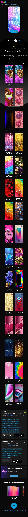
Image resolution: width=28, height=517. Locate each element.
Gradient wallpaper (13, 4)
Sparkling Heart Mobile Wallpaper (9, 107)
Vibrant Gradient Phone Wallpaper (9, 130)
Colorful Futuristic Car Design (19, 404)
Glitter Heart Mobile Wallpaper (19, 107)
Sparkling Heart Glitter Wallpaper (9, 85)
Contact (2, 510)
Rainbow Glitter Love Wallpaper (9, 222)
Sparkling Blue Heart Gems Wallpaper (9, 267)
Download (14, 31)
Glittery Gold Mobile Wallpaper (19, 153)
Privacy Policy (21, 510)
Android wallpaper (10, 415)
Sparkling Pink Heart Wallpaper (9, 336)
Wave (17, 40)
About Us (6, 510)
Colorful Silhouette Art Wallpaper (19, 381)
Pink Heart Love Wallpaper (9, 244)
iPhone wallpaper (10, 445)
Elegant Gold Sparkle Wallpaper (19, 358)
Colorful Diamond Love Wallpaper (19, 199)
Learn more (14, 475)
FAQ (25, 510)
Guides (14, 511)
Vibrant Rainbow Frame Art (19, 290)
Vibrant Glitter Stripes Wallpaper (9, 176)
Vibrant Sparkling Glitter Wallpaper (9, 153)
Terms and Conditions (13, 510)
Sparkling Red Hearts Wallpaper (9, 199)
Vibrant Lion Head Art (19, 312)
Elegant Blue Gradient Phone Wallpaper (9, 358)
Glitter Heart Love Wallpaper (19, 267)
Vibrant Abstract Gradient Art (19, 244)
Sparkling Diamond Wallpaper (19, 222)
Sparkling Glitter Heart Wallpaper (19, 85)
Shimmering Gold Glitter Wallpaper (9, 313)
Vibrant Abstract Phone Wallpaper (9, 290)
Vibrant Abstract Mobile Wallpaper (9, 404)
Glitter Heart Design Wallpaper (19, 176)
